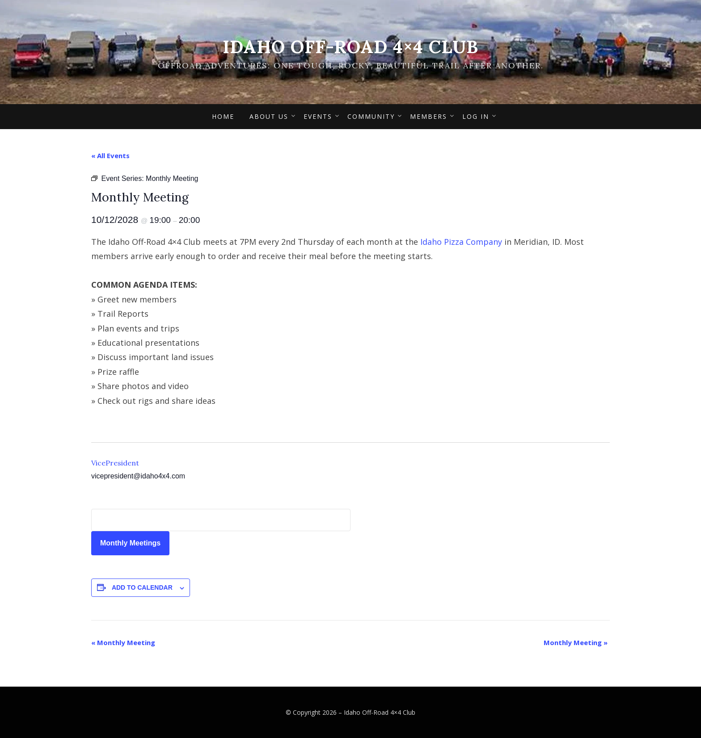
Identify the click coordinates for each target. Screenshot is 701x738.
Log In (475, 116)
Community (371, 116)
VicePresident (115, 462)
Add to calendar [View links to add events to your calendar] (142, 587)
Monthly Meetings (130, 543)
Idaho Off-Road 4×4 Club (350, 46)
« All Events (110, 155)
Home (223, 116)
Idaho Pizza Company (461, 241)
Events (318, 116)
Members (428, 116)
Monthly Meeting (123, 642)
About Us (268, 116)
